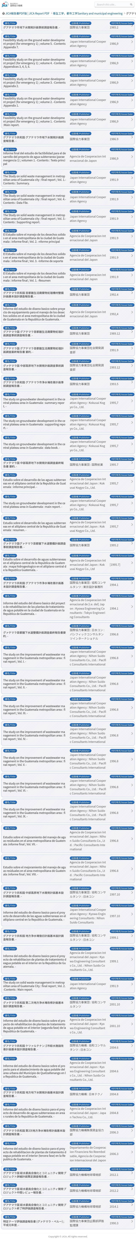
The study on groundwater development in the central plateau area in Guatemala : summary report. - (34, 402)
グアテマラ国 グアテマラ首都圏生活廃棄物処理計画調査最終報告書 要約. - (33, 349)
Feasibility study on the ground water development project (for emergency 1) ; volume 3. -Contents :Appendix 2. (34, 82)
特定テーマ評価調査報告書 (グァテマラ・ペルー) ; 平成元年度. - (33, 1223)
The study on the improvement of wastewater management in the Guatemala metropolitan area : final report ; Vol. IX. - (34, 812)
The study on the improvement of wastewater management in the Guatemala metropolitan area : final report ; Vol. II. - (34, 683)
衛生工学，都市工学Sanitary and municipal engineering (88, 13)
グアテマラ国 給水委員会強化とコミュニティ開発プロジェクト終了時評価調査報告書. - (34, 1206)
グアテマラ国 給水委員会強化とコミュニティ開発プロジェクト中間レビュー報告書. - (34, 1190)
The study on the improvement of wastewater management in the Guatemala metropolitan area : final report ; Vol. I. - (34, 658)
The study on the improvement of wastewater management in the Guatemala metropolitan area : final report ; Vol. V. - (34, 761)
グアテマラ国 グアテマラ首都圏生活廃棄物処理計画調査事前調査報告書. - (33, 333)
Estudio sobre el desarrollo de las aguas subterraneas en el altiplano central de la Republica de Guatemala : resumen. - (34, 526)
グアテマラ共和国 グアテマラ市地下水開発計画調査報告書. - (33, 138)
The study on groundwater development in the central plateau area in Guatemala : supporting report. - (34, 424)
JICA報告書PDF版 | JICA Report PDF (27, 13)
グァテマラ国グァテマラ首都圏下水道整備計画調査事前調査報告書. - (34, 545)
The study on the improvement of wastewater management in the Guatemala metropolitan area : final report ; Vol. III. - (34, 709)
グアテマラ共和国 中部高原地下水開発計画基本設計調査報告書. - (33, 894)
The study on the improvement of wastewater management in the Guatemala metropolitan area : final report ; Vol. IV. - (34, 735)
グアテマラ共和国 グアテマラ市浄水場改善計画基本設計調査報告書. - (33, 584)
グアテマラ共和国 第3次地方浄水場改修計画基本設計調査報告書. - (34, 1132)
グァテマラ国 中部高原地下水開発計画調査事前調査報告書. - (33, 367)
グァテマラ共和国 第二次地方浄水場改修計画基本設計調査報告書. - (33, 1004)
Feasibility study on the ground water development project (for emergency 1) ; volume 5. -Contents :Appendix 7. (34, 43)
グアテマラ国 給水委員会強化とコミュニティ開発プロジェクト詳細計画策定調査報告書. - (34, 1174)
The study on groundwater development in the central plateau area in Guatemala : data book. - (34, 445)
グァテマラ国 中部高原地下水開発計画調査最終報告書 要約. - (33, 464)
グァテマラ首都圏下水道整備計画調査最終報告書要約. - (34, 634)
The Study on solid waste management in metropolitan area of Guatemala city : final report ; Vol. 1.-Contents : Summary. (34, 179)
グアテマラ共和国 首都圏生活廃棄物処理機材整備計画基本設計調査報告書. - (33, 294)
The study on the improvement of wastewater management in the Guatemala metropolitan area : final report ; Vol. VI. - (34, 787)
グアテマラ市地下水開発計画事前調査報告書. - (31, 27)
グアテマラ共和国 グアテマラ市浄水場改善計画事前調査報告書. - (33, 383)
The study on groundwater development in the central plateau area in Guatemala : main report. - (34, 504)
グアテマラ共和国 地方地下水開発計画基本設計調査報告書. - (33, 1094)
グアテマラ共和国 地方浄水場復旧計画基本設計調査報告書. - (33, 937)
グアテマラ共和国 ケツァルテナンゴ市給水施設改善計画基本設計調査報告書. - (33, 1047)
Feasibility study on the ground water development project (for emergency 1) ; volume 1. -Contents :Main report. (34, 121)
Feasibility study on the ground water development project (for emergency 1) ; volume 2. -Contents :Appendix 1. (34, 101)
